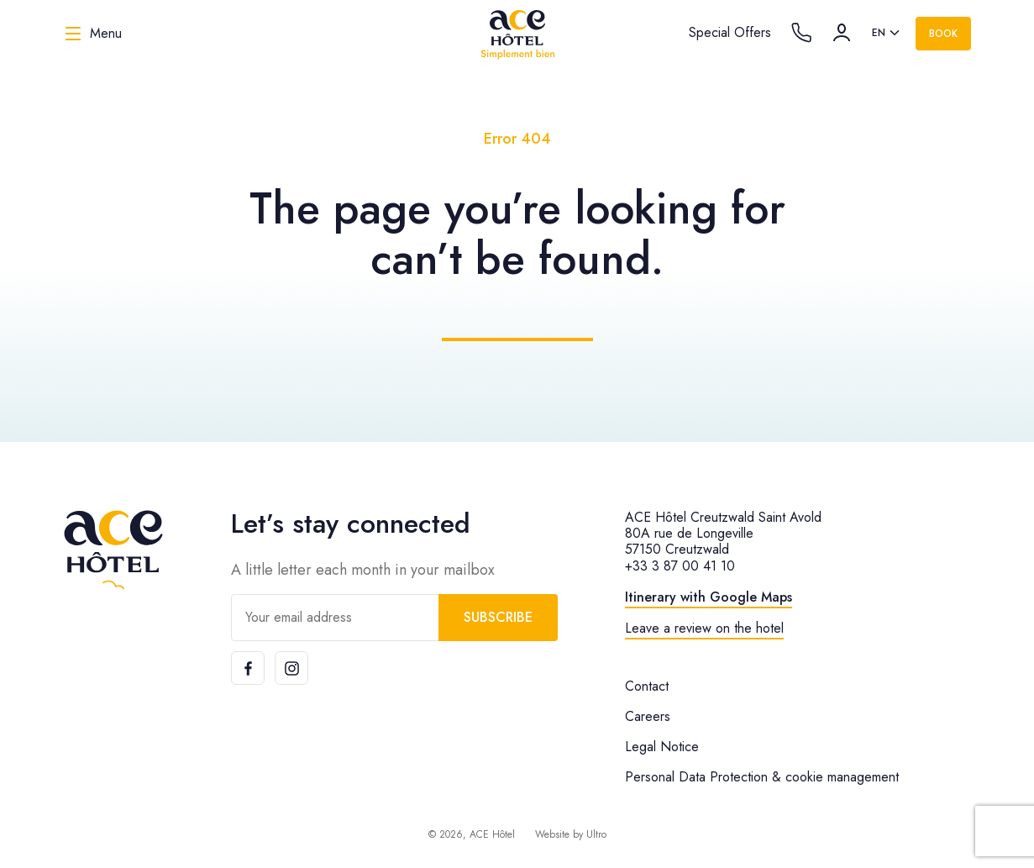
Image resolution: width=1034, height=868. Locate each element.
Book (943, 33)
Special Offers (730, 32)
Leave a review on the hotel (704, 628)
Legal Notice (662, 746)
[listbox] (887, 33)
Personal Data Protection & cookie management (762, 776)
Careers (647, 716)
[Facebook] (248, 668)
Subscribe (498, 617)
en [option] (878, 32)
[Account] (842, 33)
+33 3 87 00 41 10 (680, 566)
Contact (647, 686)
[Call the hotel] (801, 33)
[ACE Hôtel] (517, 33)
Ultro (596, 834)
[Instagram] (291, 668)
